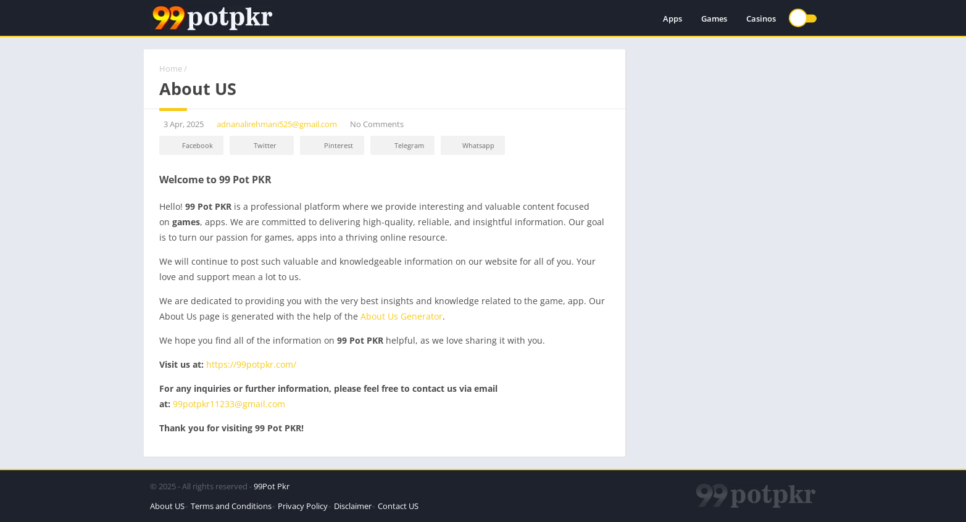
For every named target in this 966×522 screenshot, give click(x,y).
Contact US (398, 506)
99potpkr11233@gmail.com (229, 404)
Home (170, 68)
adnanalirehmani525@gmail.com (277, 124)
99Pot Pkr (271, 486)
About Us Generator (401, 316)
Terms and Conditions (231, 506)
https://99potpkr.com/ (251, 364)
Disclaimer (353, 506)
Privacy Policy (303, 506)
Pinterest (330, 146)
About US (167, 506)
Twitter (257, 146)
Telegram (401, 146)
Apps (672, 18)
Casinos (761, 18)
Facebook (190, 146)
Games (714, 18)
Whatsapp (471, 146)
